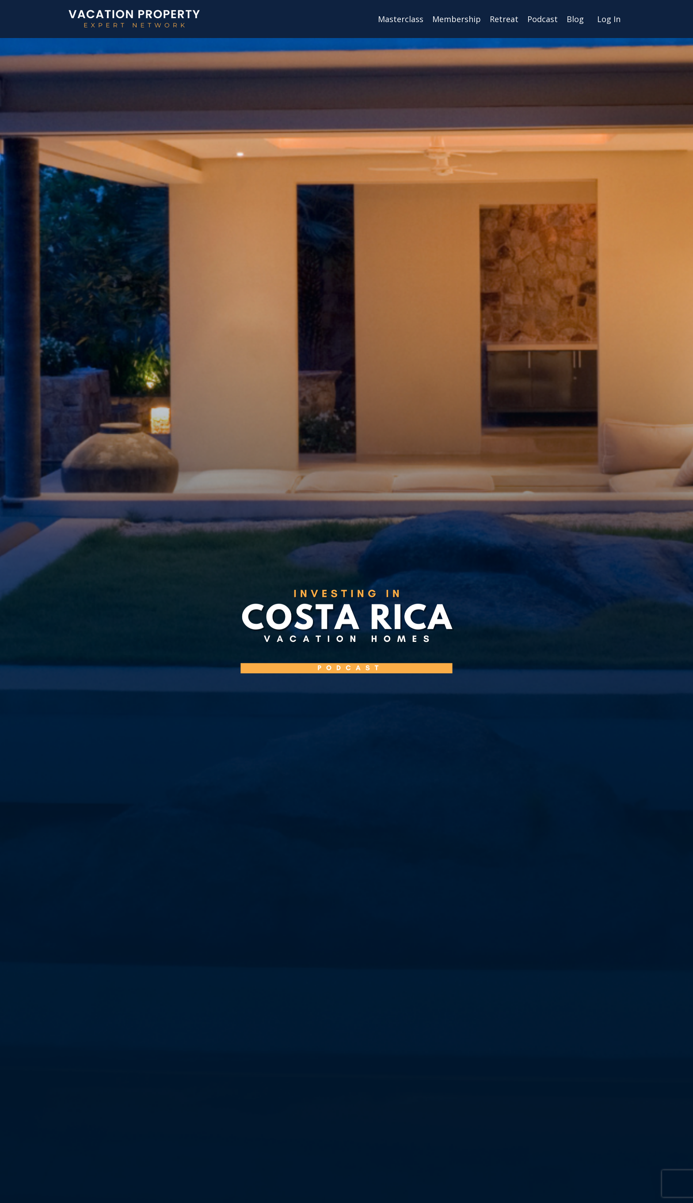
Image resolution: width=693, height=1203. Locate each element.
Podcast (542, 19)
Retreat (504, 19)
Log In (609, 19)
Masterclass (400, 19)
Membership (456, 19)
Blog (575, 19)
